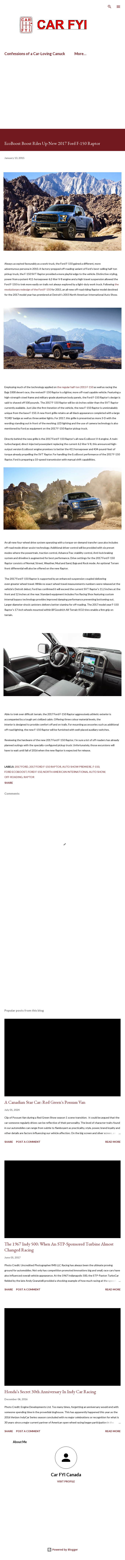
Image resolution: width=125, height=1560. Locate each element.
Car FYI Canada (66, 1474)
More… (80, 53)
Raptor (29, 777)
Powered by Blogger (62, 1549)
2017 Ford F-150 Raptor (45, 766)
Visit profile (66, 1481)
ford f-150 (35, 771)
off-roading (13, 777)
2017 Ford (21, 766)
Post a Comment (28, 1141)
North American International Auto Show (74, 771)
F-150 (96, 766)
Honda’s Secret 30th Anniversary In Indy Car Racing (50, 1391)
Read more (113, 1141)
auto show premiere (77, 766)
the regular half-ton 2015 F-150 (75, 387)
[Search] (109, 6)
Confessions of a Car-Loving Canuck (34, 53)
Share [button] (8, 782)
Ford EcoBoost (15, 771)
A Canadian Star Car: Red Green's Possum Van (44, 1102)
